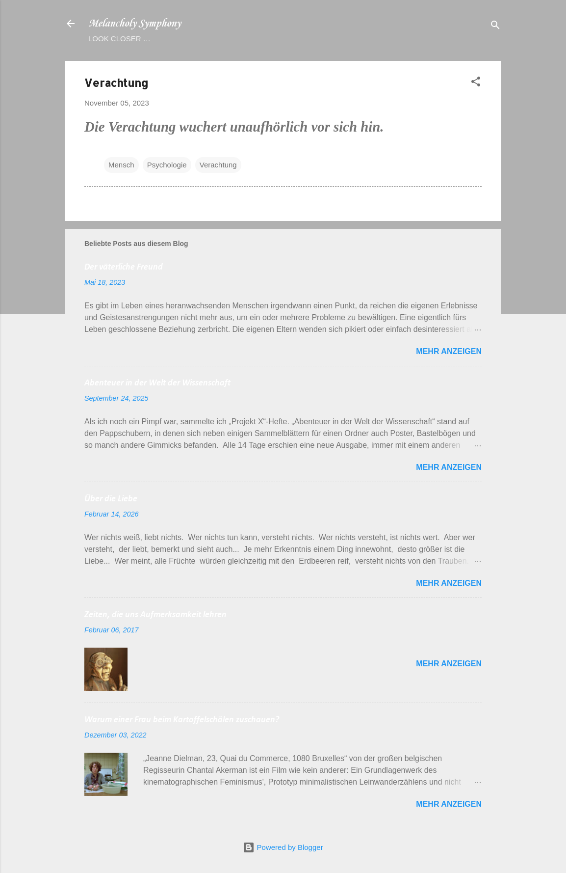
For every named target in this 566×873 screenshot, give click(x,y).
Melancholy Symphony (134, 23)
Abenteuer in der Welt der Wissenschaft (157, 383)
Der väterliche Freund (123, 267)
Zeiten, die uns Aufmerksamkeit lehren (155, 615)
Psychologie (167, 165)
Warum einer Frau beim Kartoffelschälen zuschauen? (181, 720)
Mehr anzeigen (449, 351)
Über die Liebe (110, 499)
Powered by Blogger (283, 847)
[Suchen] (495, 27)
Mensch (121, 165)
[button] (476, 83)
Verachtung (218, 165)
